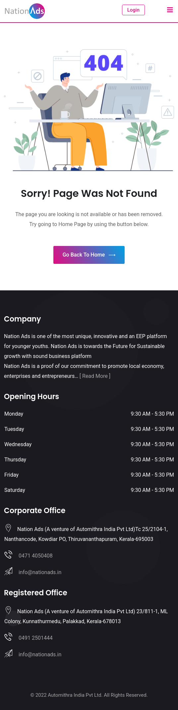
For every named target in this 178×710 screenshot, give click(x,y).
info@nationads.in (40, 572)
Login (133, 10)
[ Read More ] (95, 376)
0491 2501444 (36, 638)
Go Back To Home (89, 255)
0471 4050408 (36, 556)
